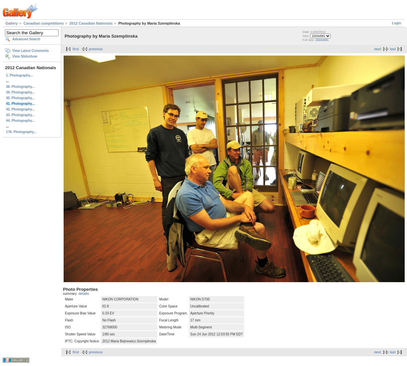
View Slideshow (24, 56)
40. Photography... (20, 98)
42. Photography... (20, 109)
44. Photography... (20, 120)
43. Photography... (20, 115)
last (393, 49)
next (377, 49)
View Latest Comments (30, 51)
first (76, 49)
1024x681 (322, 40)
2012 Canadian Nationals (91, 23)
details (84, 293)
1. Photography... (19, 75)
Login (396, 23)
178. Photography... (21, 132)
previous (96, 49)
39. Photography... (20, 92)
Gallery (11, 23)
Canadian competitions (43, 23)
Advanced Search (26, 39)
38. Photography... (20, 87)
